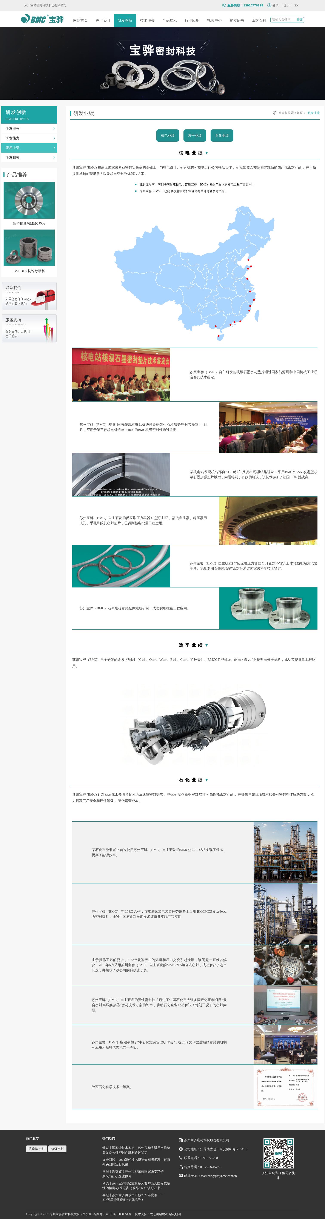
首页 (300, 113)
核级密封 (57, 1149)
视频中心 (214, 20)
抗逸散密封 (37, 1149)
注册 (286, 5)
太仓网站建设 (159, 1214)
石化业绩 (222, 135)
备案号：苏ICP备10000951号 (112, 1214)
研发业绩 (314, 113)
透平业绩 (195, 135)
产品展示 (169, 20)
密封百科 (259, 20)
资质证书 (237, 20)
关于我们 (102, 20)
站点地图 (175, 1214)
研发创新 (125, 20)
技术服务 (147, 20)
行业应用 (192, 20)
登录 (276, 5)
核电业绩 (168, 135)
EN (296, 5)
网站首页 (80, 20)
